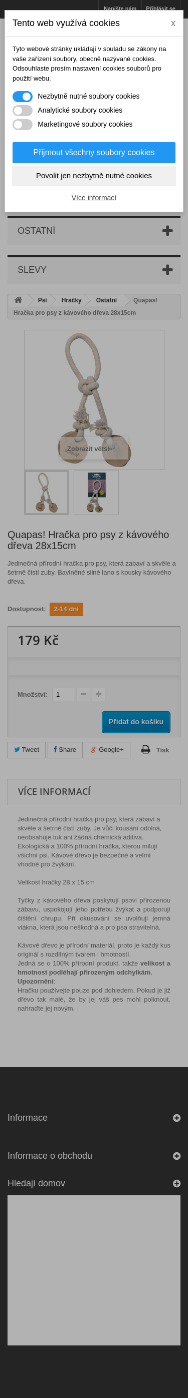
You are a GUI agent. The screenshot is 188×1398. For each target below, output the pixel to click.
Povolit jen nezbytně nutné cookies (94, 175)
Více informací (94, 198)
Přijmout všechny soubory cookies (94, 152)
